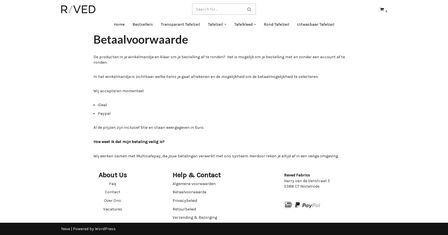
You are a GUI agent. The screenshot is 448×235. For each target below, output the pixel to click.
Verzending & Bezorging (195, 217)
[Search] (217, 9)
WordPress (105, 228)
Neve (65, 228)
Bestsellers (143, 24)
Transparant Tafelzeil (180, 24)
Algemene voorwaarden (194, 183)
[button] (225, 24)
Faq (112, 183)
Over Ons (112, 200)
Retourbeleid (184, 209)
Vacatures (112, 209)
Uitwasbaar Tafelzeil (316, 24)
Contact (112, 192)
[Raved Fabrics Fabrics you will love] (78, 9)
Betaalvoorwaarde (189, 192)
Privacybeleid (185, 200)
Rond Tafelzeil (276, 24)
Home (119, 24)
